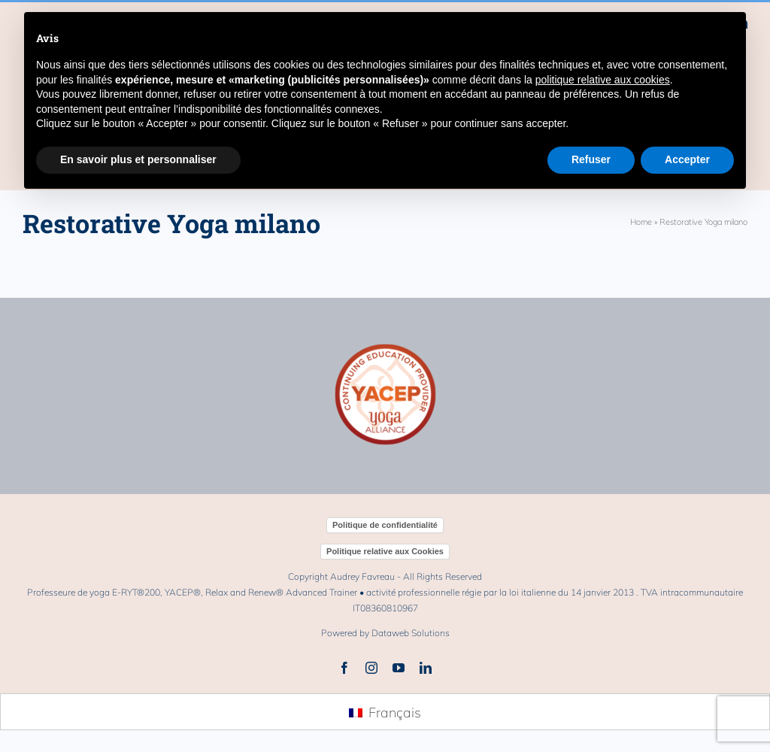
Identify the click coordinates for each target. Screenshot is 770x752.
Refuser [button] (591, 159)
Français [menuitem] (394, 712)
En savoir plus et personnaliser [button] (138, 159)
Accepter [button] (687, 159)
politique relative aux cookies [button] (602, 80)
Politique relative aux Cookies (385, 551)
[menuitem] (384, 712)
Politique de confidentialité (385, 524)
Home (641, 222)
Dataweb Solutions (410, 632)
